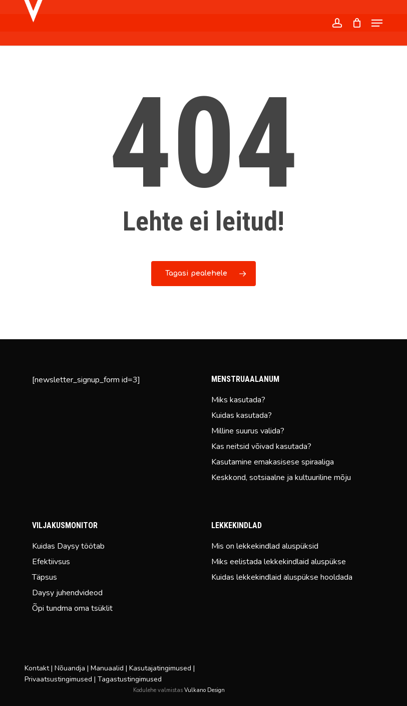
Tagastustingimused (130, 679)
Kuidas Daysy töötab (68, 546)
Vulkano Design (204, 690)
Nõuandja (70, 668)
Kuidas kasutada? (241, 415)
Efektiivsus (51, 561)
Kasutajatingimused (160, 668)
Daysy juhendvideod (67, 592)
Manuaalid (107, 668)
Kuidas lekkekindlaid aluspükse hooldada (281, 577)
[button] (376, 23)
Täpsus (44, 577)
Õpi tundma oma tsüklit (72, 608)
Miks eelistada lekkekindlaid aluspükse (278, 561)
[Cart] (356, 23)
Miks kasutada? (238, 399)
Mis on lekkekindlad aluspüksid (264, 546)
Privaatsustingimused (58, 679)
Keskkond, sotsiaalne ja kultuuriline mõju (281, 477)
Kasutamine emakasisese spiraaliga (272, 461)
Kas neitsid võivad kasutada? (261, 446)
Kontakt (37, 668)
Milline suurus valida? (247, 430)
